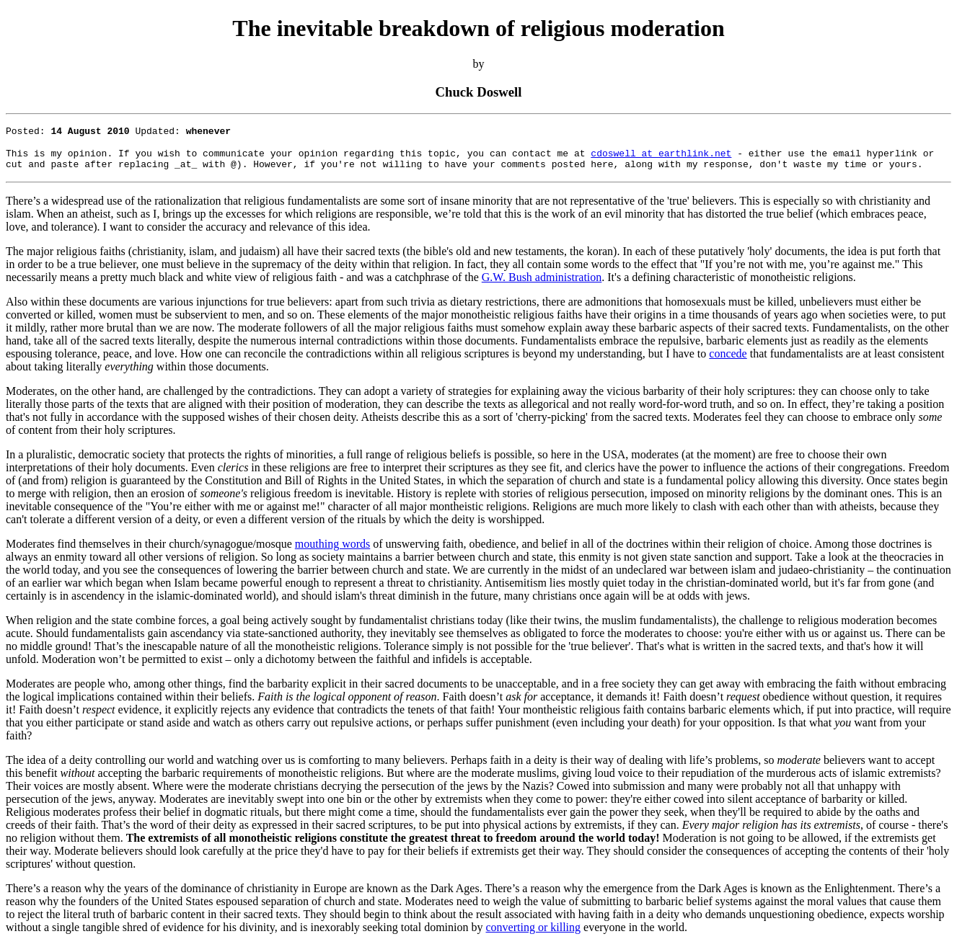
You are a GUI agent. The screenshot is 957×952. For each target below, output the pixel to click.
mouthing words (332, 550)
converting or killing (533, 933)
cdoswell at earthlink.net (661, 157)
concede (727, 360)
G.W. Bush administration (542, 283)
